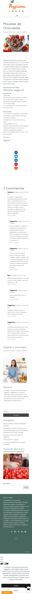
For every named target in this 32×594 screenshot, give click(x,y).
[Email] (16, 412)
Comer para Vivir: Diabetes (11, 439)
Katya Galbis (8, 32)
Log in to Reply (12, 215)
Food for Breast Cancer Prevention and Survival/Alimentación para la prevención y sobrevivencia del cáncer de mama (15, 430)
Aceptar (16, 585)
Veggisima (13, 290)
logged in (13, 350)
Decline (16, 590)
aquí (21, 132)
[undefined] (6, 563)
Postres (24, 32)
